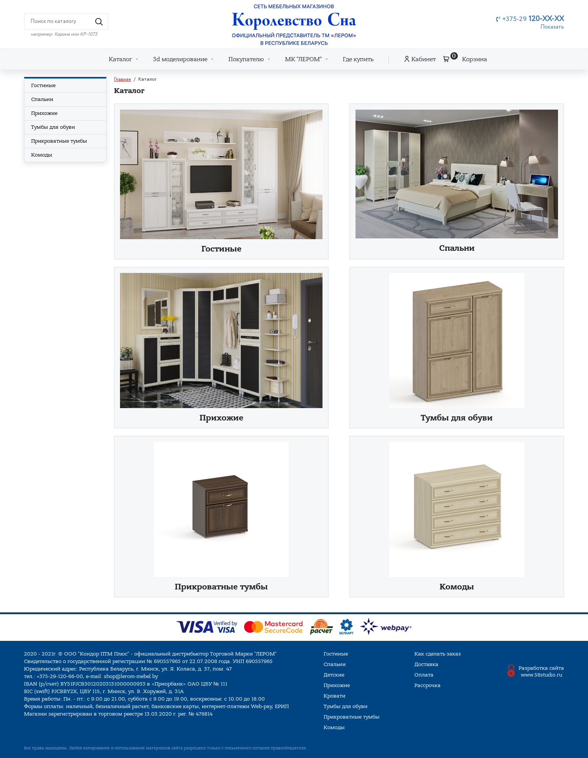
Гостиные (221, 249)
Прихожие (221, 418)
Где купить (358, 59)
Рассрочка (427, 685)
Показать (552, 27)
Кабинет (423, 59)
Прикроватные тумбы (221, 587)
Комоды (457, 587)
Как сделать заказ (437, 654)
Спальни (457, 248)
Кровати (334, 696)
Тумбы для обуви (457, 418)
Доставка (426, 664)
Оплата (424, 675)
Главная (122, 79)
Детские (334, 675)
